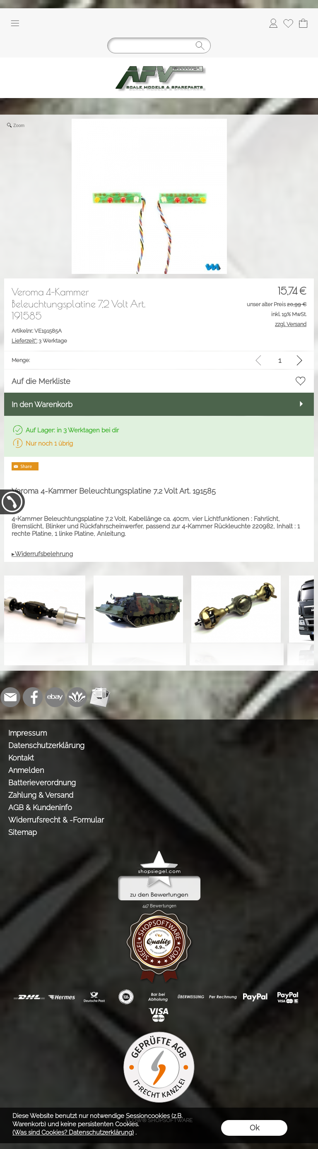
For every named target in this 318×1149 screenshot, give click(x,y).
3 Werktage (39, 341)
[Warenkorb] (303, 23)
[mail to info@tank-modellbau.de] (10, 697)
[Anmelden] (273, 23)
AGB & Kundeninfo (40, 807)
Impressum (27, 733)
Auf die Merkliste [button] (41, 381)
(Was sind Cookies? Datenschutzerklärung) (73, 1132)
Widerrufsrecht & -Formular (56, 820)
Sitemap (22, 832)
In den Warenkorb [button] (42, 404)
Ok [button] (254, 1127)
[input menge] (279, 360)
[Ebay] (55, 697)
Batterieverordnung (42, 782)
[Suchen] (159, 45)
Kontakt (21, 757)
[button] (15, 23)
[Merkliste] (288, 23)
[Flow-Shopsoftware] (77, 697)
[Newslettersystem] (99, 697)
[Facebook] (32, 697)
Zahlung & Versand (40, 795)
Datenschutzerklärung (46, 745)
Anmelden (26, 770)
